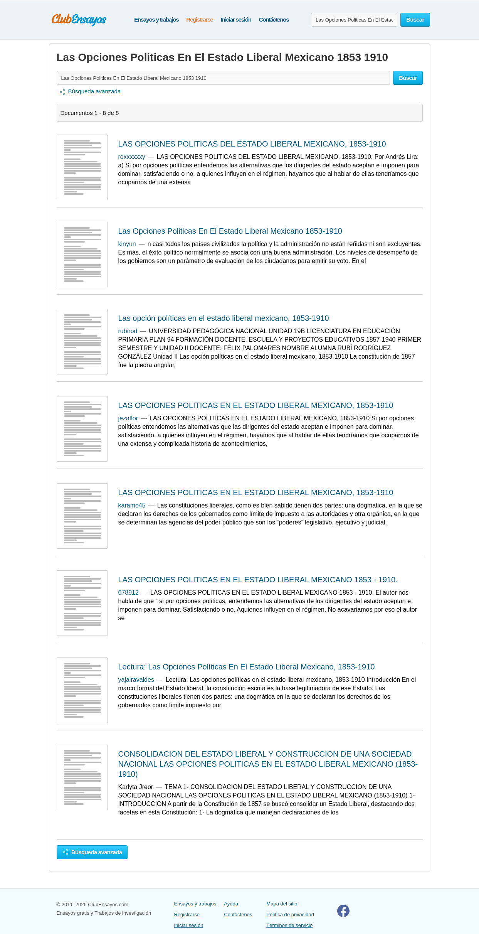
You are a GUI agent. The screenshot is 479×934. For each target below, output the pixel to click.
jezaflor (128, 418)
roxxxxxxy (131, 156)
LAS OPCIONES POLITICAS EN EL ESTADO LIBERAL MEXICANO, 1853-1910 (255, 405)
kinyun (127, 244)
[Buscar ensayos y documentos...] (354, 20)
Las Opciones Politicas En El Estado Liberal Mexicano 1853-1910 (230, 231)
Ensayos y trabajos (156, 19)
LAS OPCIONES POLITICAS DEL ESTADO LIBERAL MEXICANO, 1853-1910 (252, 144)
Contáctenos (274, 19)
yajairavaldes (136, 679)
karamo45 (132, 505)
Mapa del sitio (281, 904)
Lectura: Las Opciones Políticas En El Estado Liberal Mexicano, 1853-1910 (246, 667)
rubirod (128, 331)
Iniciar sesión (236, 19)
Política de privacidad (290, 914)
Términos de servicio (289, 925)
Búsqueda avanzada (92, 852)
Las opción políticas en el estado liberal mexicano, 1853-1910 (223, 318)
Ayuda (231, 904)
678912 (128, 592)
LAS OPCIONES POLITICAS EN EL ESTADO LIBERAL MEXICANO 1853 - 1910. (258, 579)
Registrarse (199, 19)
